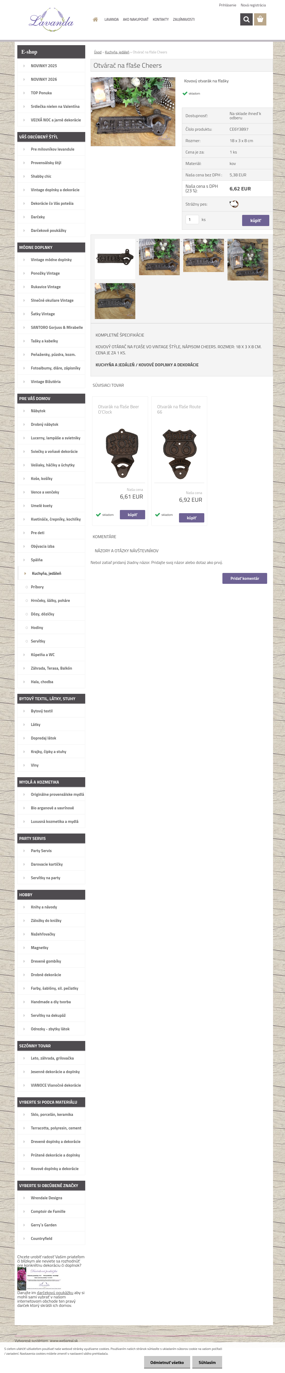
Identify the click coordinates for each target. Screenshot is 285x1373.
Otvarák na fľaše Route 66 (179, 409)
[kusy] (192, 219)
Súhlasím (206, 1362)
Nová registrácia (253, 5)
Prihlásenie (228, 5)
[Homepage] (94, 19)
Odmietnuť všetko (166, 1362)
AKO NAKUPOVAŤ (136, 19)
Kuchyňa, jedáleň (117, 52)
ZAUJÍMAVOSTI (184, 19)
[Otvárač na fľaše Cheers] (133, 79)
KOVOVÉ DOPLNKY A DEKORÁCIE (169, 365)
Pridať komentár (244, 578)
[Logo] (51, 19)
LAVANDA (112, 19)
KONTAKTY (161, 19)
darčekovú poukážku (55, 1292)
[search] (246, 19)
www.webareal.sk (64, 1340)
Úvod (97, 52)
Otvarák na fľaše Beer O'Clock (118, 409)
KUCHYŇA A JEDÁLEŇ (115, 365)
